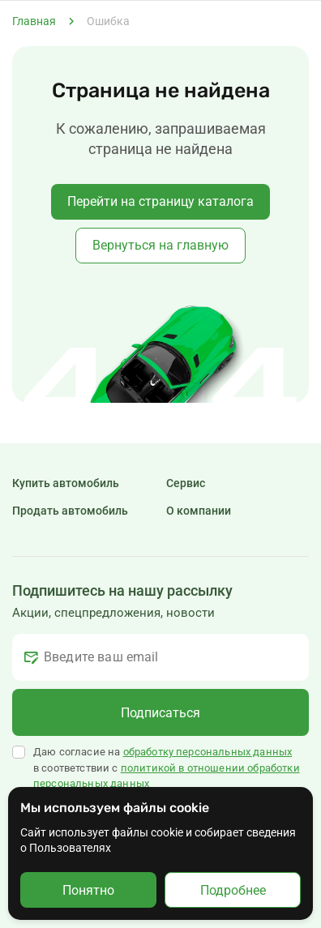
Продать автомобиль (70, 510)
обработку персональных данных (208, 752)
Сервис (185, 483)
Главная (34, 21)
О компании (198, 510)
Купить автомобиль (65, 483)
